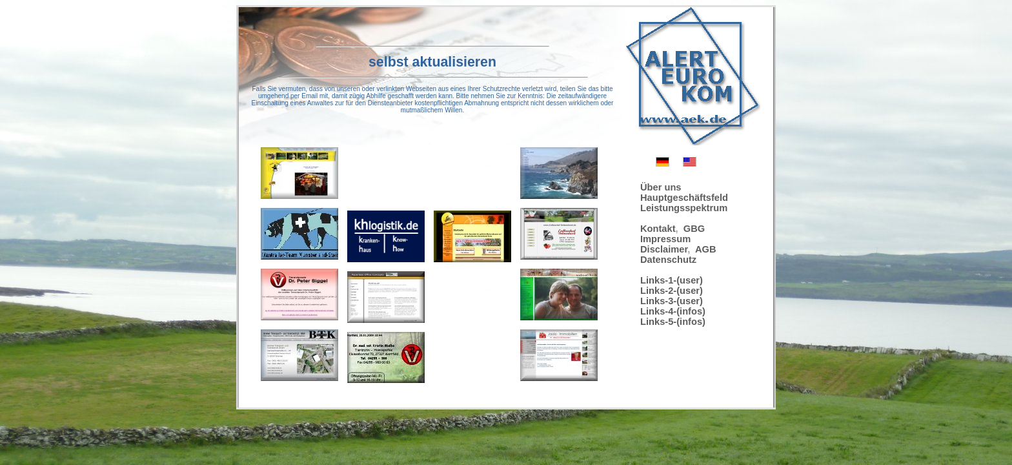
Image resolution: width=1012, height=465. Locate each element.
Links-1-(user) (671, 280)
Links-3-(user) (671, 301)
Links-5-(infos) (672, 321)
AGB (705, 249)
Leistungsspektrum (683, 208)
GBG (694, 228)
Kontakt (658, 228)
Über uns (661, 187)
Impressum (665, 239)
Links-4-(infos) (672, 311)
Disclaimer (663, 249)
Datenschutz (668, 259)
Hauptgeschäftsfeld (684, 197)
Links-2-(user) (671, 290)
